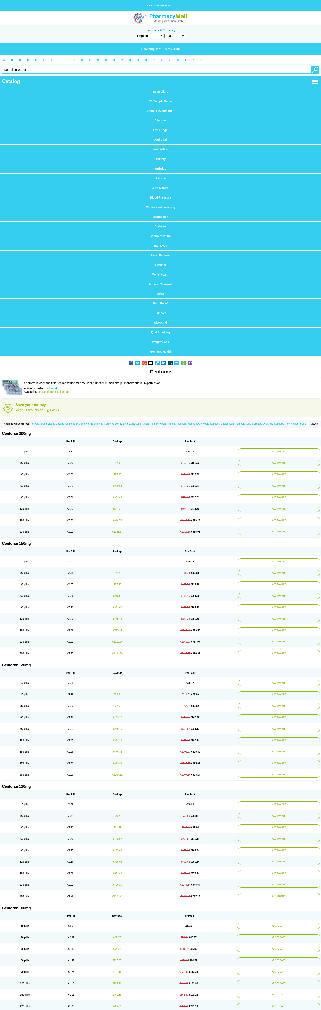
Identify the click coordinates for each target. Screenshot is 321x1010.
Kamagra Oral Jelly (262, 423)
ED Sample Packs (160, 101)
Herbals (160, 265)
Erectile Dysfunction (160, 110)
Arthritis (160, 168)
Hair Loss (160, 245)
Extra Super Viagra (139, 423)
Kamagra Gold (243, 423)
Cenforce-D (71, 423)
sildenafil (52, 388)
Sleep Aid (160, 322)
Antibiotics (160, 149)
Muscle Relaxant (160, 284)
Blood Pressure (160, 197)
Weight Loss (160, 342)
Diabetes (160, 226)
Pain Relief (160, 303)
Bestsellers (160, 91)
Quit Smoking (160, 332)
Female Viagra (158, 423)
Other (160, 293)
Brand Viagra (47, 423)
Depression (160, 216)
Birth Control (160, 188)
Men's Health (160, 274)
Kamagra (181, 423)
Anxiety (160, 159)
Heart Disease (160, 255)
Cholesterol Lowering (160, 207)
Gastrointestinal (161, 236)
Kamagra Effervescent (222, 423)
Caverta (60, 423)
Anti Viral (160, 139)
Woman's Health (160, 351)
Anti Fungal (160, 130)
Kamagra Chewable (198, 423)
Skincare (160, 313)
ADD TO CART (279, 451)
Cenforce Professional (91, 423)
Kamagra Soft (298, 423)
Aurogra (35, 423)
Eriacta (124, 423)
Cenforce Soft (111, 423)
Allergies (160, 120)
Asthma (160, 178)
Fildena (171, 423)
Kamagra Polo (282, 423)
